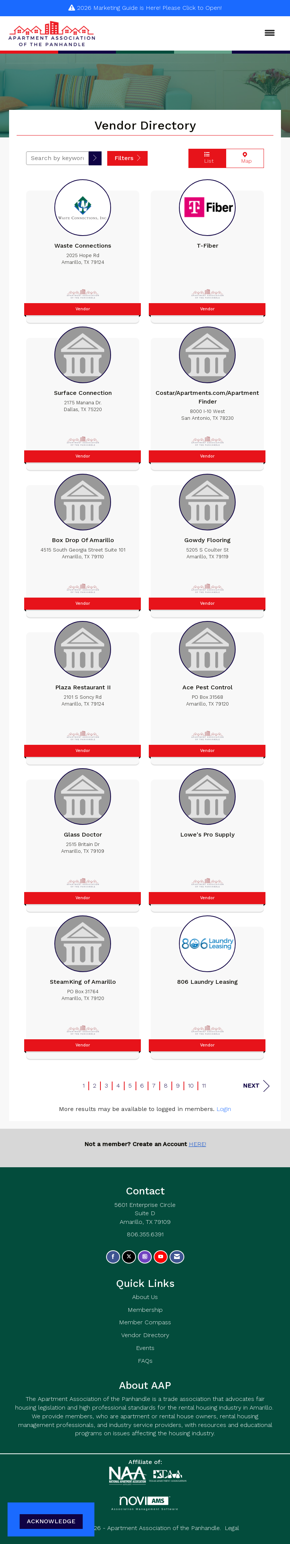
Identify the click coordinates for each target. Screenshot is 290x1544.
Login (223, 1109)
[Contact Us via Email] (177, 1257)
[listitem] (82, 249)
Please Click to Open (191, 7)
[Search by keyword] (57, 158)
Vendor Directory (145, 1335)
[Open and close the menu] (190, 33)
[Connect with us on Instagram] (145, 1257)
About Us (145, 1297)
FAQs (145, 1360)
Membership (145, 1309)
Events (145, 1347)
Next (256, 1086)
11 (204, 1085)
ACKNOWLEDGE (51, 1521)
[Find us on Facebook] (113, 1257)
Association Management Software (145, 1503)
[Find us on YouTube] (161, 1257)
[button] (95, 158)
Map (245, 158)
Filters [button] (127, 158)
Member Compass (145, 1322)
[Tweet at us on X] (129, 1257)
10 (191, 1085)
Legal (232, 1528)
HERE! (197, 1144)
